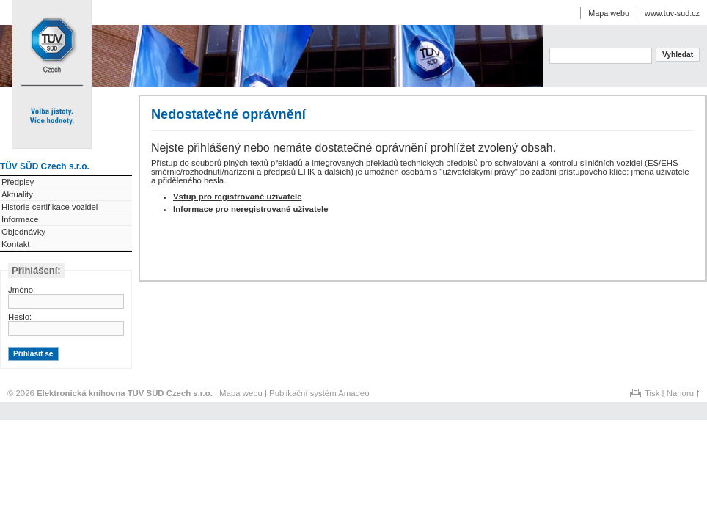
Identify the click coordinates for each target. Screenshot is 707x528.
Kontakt (15, 244)
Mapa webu (608, 13)
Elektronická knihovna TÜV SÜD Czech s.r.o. (51, 42)
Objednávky (23, 231)
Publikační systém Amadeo (319, 393)
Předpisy (17, 181)
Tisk (652, 393)
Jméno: (21, 289)
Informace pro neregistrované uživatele (250, 209)
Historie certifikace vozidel (49, 206)
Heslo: (20, 316)
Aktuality (17, 194)
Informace (20, 219)
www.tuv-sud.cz (672, 13)
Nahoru (680, 393)
